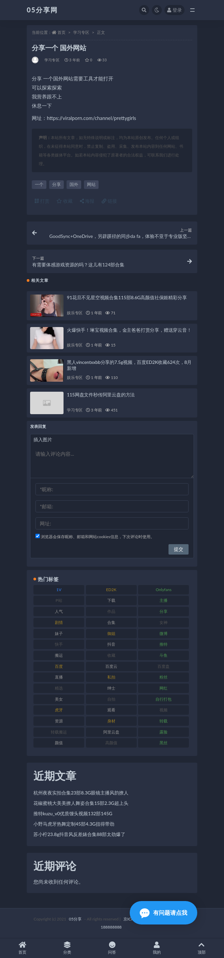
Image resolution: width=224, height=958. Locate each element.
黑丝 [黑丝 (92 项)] (163, 742)
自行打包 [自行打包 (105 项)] (163, 699)
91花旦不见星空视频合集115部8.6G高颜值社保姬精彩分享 (127, 297)
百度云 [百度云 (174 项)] (111, 666)
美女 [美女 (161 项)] (59, 699)
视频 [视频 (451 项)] (163, 709)
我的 (156, 948)
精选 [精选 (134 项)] (59, 688)
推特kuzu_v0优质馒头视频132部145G (72, 813)
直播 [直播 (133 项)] (59, 677)
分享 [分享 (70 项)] (163, 611)
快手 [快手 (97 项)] (59, 644)
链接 (109, 201)
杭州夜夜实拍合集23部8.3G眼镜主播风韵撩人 (80, 792)
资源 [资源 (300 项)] (59, 720)
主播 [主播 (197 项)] (163, 600)
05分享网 (42, 10)
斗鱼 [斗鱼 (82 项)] (163, 655)
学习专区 (81, 32)
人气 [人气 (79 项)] (59, 611)
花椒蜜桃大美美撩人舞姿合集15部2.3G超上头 (80, 803)
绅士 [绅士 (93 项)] (111, 688)
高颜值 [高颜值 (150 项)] (111, 742)
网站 (91, 184)
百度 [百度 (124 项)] (59, 666)
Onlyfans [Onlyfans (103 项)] (164, 589)
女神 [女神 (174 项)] (163, 622)
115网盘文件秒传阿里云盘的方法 (101, 394)
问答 (112, 948)
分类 (67, 948)
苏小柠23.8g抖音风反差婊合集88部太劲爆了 (79, 834)
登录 (174, 10)
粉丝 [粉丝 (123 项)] (163, 677)
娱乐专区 (75, 312)
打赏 (42, 201)
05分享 (75, 918)
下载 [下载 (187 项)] (111, 600)
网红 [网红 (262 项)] (163, 688)
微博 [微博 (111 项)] (163, 633)
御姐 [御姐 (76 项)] (111, 633)
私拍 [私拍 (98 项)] (111, 677)
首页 (62, 32)
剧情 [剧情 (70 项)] (59, 622)
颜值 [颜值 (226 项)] (59, 742)
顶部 (201, 948)
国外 (74, 184)
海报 (87, 201)
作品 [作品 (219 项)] (111, 611)
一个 (39, 184)
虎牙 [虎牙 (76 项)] (59, 709)
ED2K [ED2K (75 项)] (111, 589)
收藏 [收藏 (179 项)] (111, 655)
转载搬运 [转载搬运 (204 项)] (59, 732)
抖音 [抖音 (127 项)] (111, 644)
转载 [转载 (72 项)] (163, 720)
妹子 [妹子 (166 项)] (59, 633)
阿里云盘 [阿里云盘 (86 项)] (111, 732)
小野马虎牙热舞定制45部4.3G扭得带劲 (73, 824)
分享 (56, 184)
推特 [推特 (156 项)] (163, 644)
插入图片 (42, 439)
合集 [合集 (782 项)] (111, 622)
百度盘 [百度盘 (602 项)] (163, 666)
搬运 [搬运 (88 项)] (59, 655)
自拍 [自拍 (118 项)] (111, 699)
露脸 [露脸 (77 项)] (163, 732)
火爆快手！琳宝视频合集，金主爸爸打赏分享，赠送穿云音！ (129, 330)
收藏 (65, 201)
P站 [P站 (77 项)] (58, 600)
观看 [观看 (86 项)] (111, 709)
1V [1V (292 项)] (58, 589)
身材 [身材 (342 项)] (111, 720)
